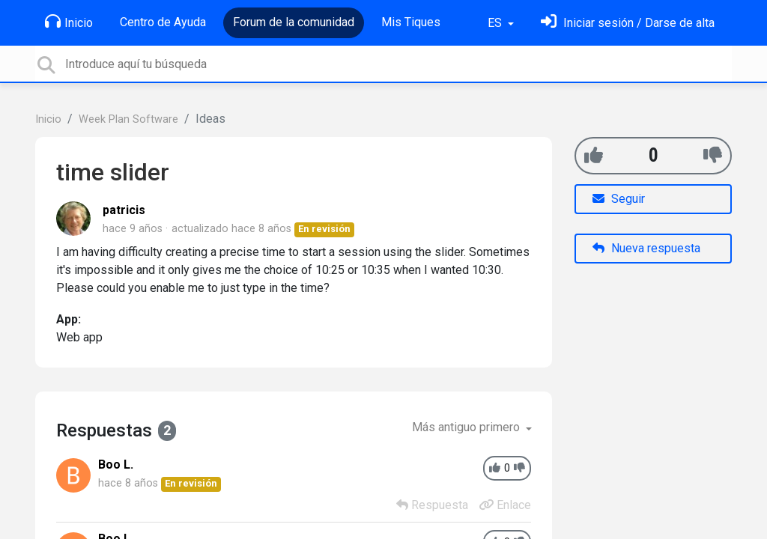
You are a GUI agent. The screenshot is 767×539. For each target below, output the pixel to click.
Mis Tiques (410, 22)
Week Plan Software (128, 119)
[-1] (712, 155)
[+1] (593, 155)
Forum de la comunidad (293, 22)
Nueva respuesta (646, 248)
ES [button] (496, 23)
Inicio (69, 21)
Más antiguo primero (467, 427)
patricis (124, 210)
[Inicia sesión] (628, 22)
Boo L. (115, 464)
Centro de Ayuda (163, 22)
